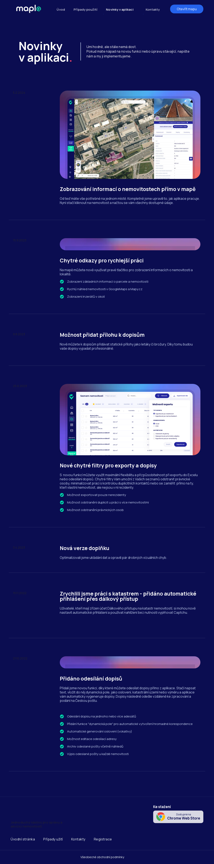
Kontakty (153, 9)
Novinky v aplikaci (120, 9)
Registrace (103, 839)
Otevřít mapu (187, 9)
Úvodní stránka (23, 839)
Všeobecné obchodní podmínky (102, 857)
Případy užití (53, 839)
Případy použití (85, 9)
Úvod (61, 9)
